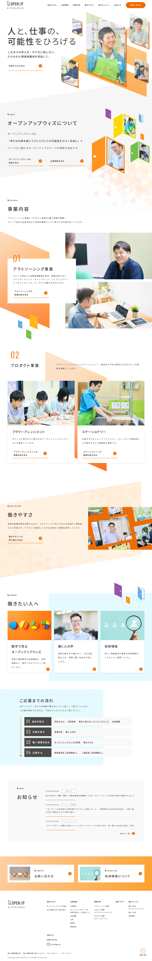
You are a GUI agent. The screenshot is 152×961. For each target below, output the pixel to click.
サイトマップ (66, 953)
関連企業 (73, 927)
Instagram (54, 944)
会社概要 (73, 916)
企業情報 (65, 5)
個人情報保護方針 (14, 953)
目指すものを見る (17, 65)
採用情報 (132, 916)
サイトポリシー (53, 953)
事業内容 (76, 5)
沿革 (71, 919)
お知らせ (117, 5)
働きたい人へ (103, 5)
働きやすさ (89, 5)
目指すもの (52, 5)
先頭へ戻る (143, 955)
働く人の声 (132, 912)
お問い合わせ (135, 5)
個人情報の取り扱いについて (34, 953)
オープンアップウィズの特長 (56, 906)
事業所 (72, 923)
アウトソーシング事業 (101, 906)
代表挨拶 (73, 906)
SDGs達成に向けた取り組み (56, 910)
